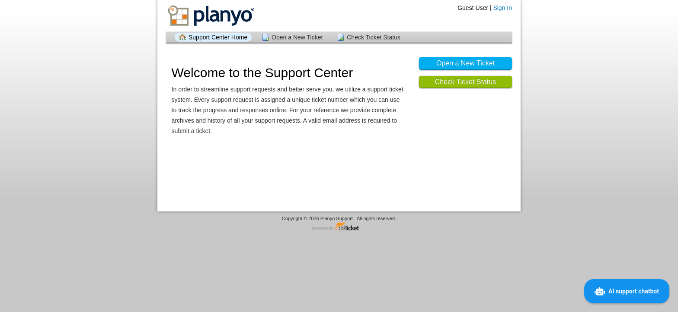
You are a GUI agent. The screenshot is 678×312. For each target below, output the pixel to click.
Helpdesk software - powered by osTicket (339, 227)
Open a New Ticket (297, 37)
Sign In (502, 7)
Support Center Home (218, 37)
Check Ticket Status (373, 37)
